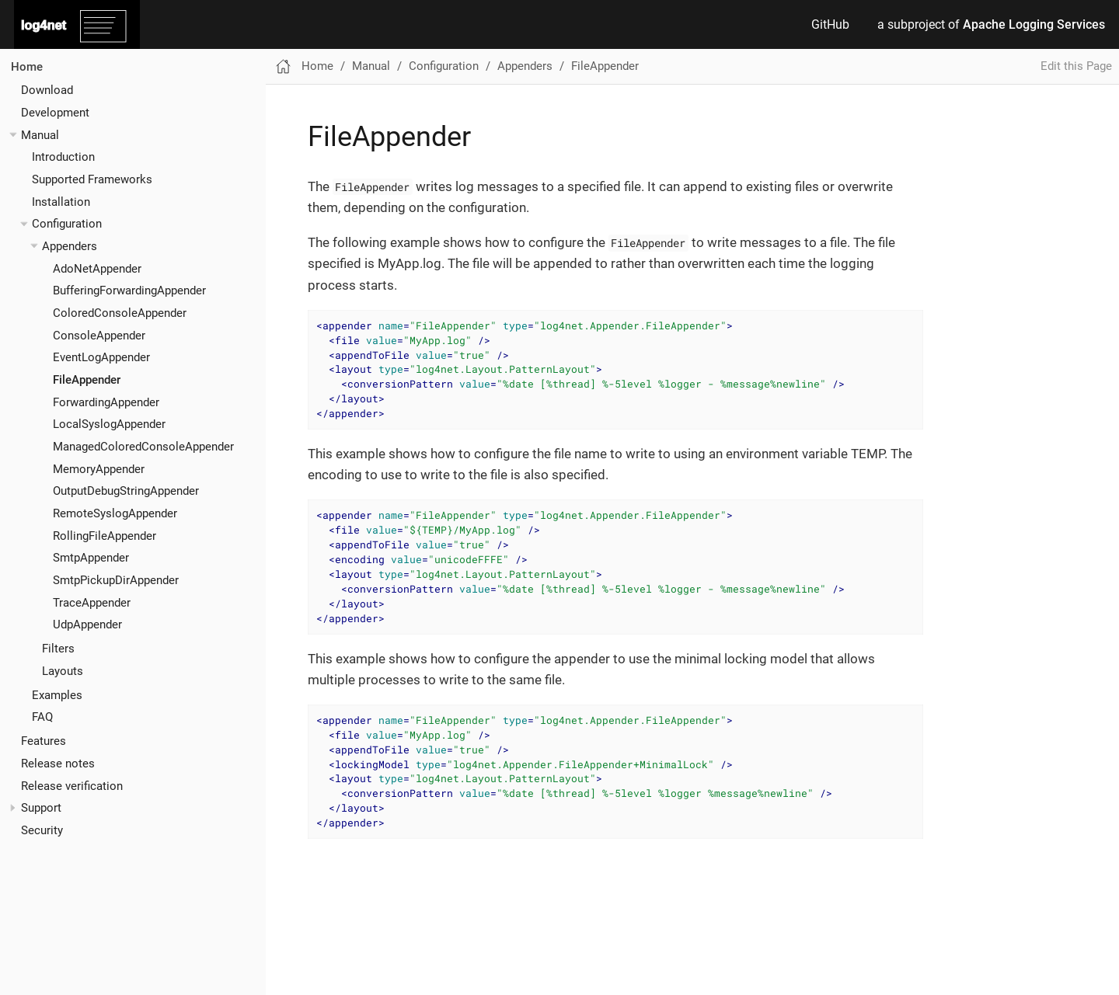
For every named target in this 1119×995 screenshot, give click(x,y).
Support (41, 808)
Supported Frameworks (92, 179)
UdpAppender (87, 624)
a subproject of (991, 25)
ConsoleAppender (99, 336)
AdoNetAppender (97, 269)
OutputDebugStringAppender (126, 491)
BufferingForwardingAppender (129, 290)
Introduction (63, 157)
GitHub (830, 24)
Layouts (62, 671)
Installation (61, 202)
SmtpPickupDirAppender (116, 580)
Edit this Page (1076, 66)
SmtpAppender (91, 558)
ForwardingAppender (106, 402)
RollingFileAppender (104, 536)
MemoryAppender (99, 469)
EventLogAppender (101, 357)
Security (42, 830)
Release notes (58, 764)
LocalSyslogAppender (109, 424)
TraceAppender (92, 603)
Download (47, 90)
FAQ (42, 717)
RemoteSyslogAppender (115, 513)
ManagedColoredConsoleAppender (143, 447)
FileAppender (86, 380)
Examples (57, 695)
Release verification (72, 786)
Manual (40, 135)
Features (43, 741)
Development (55, 113)
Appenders (69, 246)
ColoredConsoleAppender (119, 313)
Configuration (67, 224)
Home (27, 67)
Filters (58, 649)
